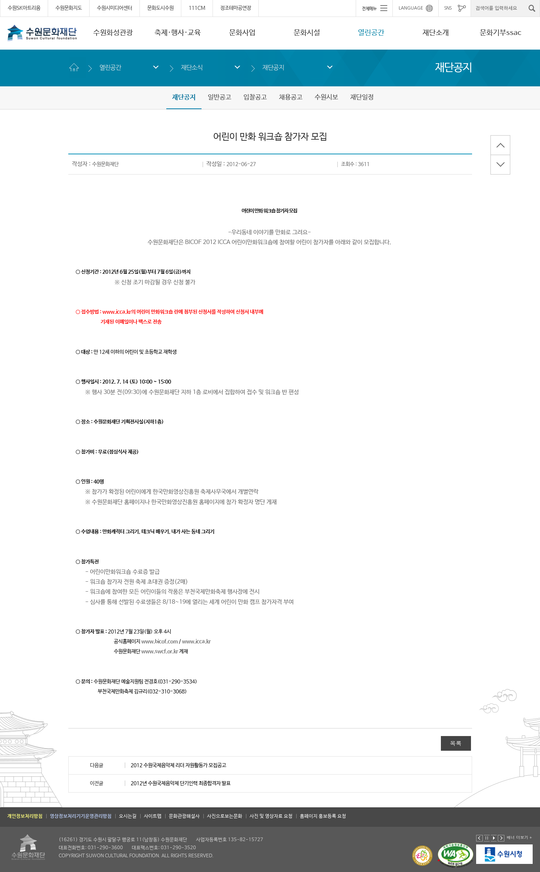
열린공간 (371, 33)
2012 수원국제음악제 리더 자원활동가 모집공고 (178, 765)
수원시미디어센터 (114, 8)
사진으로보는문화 (224, 816)
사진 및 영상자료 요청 (271, 816)
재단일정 (362, 97)
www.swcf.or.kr (159, 651)
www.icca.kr (196, 642)
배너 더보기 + (519, 837)
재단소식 (192, 67)
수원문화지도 (68, 8)
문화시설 (307, 33)
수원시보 (326, 97)
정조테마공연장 (235, 8)
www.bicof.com (159, 642)
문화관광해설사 (184, 816)
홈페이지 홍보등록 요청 (323, 816)
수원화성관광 (113, 33)
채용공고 (290, 97)
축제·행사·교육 (178, 33)
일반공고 (219, 97)
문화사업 (242, 33)
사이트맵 (153, 816)
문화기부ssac (500, 33)
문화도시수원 (160, 8)
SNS (448, 8)
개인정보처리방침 (25, 816)
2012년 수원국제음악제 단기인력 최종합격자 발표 (181, 783)
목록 (456, 743)
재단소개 (436, 33)
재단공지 (273, 67)
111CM (197, 8)
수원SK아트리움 (24, 8)
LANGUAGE (411, 8)
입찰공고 (255, 97)
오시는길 (128, 816)
